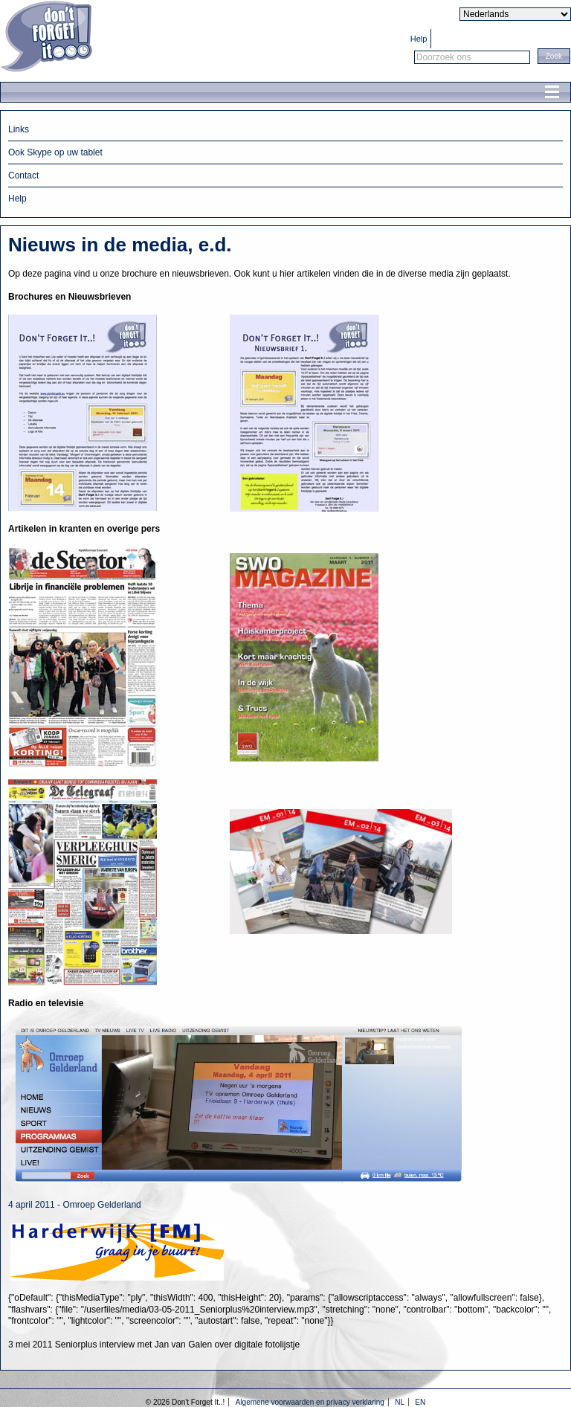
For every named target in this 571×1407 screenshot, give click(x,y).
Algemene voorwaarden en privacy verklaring (310, 1402)
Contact (23, 175)
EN (420, 1402)
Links (18, 129)
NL (399, 1402)
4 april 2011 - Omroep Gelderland (74, 1205)
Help (419, 38)
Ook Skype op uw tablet (55, 152)
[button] (554, 56)
